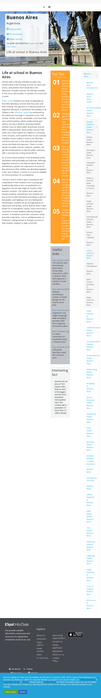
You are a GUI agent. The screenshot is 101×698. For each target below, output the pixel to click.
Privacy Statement (87, 680)
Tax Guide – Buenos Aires (90, 531)
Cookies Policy (56, 659)
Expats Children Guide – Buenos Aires (90, 127)
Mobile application (57, 646)
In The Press (42, 658)
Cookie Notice (50, 682)
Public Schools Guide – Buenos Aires (90, 206)
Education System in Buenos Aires (91, 167)
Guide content (40, 649)
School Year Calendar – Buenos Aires (90, 238)
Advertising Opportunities (58, 636)
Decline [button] (22, 692)
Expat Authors (40, 643)
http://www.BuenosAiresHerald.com (67, 310)
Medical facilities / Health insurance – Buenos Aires (91, 463)
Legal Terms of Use (11, 682)
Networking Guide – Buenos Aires (92, 373)
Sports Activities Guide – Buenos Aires (91, 402)
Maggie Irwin (33, 43)
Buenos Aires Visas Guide (90, 97)
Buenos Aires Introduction (92, 85)
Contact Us (57, 641)
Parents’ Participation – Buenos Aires (92, 268)
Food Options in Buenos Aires (90, 316)
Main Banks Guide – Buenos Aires (90, 516)
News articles (14, 39)
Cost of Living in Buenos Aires (90, 590)
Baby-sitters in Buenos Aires (90, 301)
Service (25, 682)
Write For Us (58, 654)
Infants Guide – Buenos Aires (90, 141)
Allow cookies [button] (11, 692)
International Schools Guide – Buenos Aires (92, 222)
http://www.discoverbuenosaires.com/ (68, 347)
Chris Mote (11, 46)
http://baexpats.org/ (60, 331)
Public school (7, 101)
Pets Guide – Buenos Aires (90, 432)
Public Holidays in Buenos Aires (90, 575)
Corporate (41, 638)
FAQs (39, 654)
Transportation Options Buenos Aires (93, 345)
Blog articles (13, 29)
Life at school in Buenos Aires (90, 254)
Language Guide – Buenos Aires (91, 559)
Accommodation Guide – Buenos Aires (93, 111)
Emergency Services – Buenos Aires (92, 483)
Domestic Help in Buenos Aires (91, 545)
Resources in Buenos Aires (91, 604)
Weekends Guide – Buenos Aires (91, 418)
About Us (41, 635)
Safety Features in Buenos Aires (91, 499)
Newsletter (57, 651)
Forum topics (14, 34)
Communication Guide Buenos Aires (93, 331)
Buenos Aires (87, 75)
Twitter (29, 669)
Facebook (16, 669)
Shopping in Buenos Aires (91, 387)
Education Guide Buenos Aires (91, 154)
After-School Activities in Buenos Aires (90, 285)
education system (21, 112)
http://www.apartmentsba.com (65, 289)
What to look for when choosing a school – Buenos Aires (90, 187)
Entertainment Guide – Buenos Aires (93, 359)
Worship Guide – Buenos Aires (90, 446)
